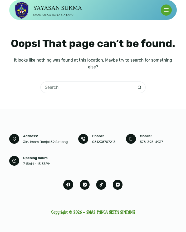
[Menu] (166, 10)
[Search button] (140, 87)
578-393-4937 (151, 142)
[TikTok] (101, 185)
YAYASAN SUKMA (57, 7)
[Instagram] (85, 185)
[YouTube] (118, 185)
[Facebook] (68, 185)
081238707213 (103, 142)
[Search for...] (87, 87)
